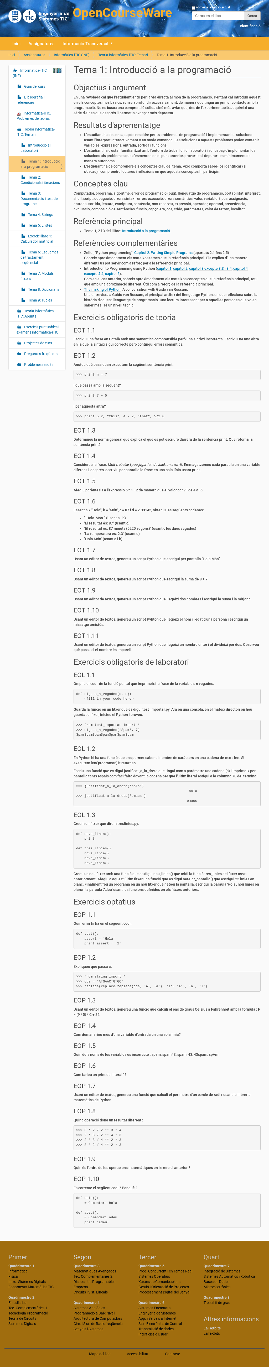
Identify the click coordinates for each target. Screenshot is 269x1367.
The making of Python (102, 289)
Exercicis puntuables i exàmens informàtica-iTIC (38, 329)
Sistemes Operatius (154, 1276)
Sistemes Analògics (89, 1308)
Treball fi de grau (217, 1303)
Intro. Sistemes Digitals (27, 1282)
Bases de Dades (216, 1282)
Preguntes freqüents (40, 354)
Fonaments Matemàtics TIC (31, 1287)
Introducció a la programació (146, 231)
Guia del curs (34, 86)
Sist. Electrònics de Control (160, 1324)
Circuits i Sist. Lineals (91, 1292)
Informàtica (18, 1271)
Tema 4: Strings (40, 214)
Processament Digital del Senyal (164, 1292)
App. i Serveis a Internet (157, 1318)
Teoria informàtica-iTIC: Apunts (36, 313)
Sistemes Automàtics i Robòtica (229, 1276)
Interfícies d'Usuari (153, 1334)
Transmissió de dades (156, 1329)
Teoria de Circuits (22, 1318)
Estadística (17, 1303)
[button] (113, 43)
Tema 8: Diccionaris (43, 289)
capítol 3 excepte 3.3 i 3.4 (210, 268)
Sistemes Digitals (22, 1324)
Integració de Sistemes (222, 1271)
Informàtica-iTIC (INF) (72, 55)
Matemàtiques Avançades (95, 1271)
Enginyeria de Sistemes (157, 1313)
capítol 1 (164, 268)
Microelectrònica (217, 1287)
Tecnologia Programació (28, 1313)
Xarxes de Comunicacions (159, 1282)
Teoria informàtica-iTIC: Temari (123, 55)
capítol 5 (112, 274)
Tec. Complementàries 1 (27, 1308)
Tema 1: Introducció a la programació (40, 164)
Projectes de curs (37, 343)
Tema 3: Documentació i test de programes (39, 198)
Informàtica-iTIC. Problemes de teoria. (34, 116)
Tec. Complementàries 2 (93, 1276)
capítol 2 (180, 268)
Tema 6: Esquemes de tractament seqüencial (39, 257)
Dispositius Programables (94, 1282)
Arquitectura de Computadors (98, 1318)
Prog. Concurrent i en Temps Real (165, 1271)
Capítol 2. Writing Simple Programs (163, 253)
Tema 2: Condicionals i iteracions (40, 180)
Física (13, 1276)
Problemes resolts (38, 364)
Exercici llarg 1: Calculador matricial (36, 238)
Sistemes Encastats (154, 1308)
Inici (16, 43)
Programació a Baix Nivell (94, 1313)
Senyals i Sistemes (88, 1329)
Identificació (250, 26)
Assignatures (41, 43)
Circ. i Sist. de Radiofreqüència (98, 1324)
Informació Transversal (85, 43)
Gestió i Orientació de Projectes (163, 1287)
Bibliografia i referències (30, 100)
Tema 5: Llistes (39, 225)
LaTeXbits (212, 1333)
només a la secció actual (213, 7)
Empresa (81, 1287)
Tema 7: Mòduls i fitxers (37, 276)
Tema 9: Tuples (39, 300)
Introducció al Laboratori (35, 148)
